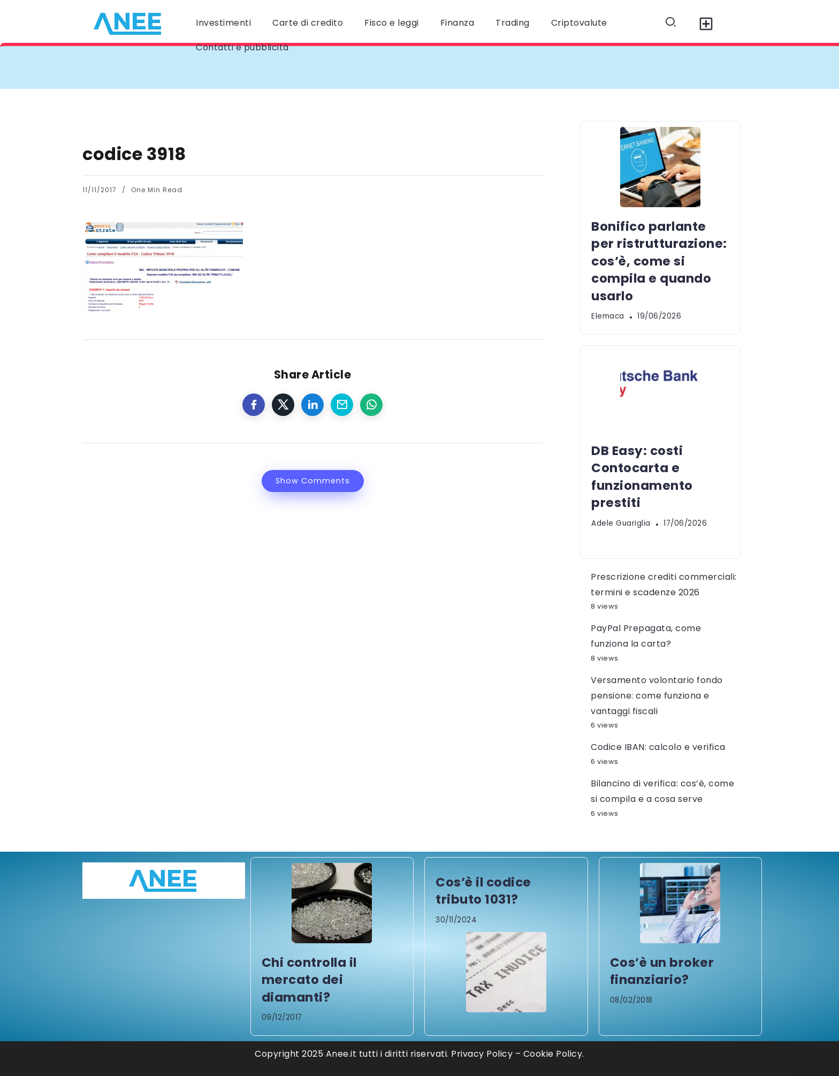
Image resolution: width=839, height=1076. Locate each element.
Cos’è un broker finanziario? (662, 971)
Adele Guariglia (621, 523)
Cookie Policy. (553, 1054)
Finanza (457, 23)
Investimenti (223, 23)
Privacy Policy (482, 1054)
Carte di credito (307, 23)
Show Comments (313, 480)
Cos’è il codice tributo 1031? (483, 891)
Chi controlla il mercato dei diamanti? (309, 980)
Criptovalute (579, 23)
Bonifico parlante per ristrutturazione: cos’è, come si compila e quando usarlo (659, 261)
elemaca (607, 316)
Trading (512, 23)
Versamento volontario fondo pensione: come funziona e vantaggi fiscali (657, 695)
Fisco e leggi (391, 23)
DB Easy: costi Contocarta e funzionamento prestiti (642, 476)
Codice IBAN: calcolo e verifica (658, 747)
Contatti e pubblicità (242, 47)
